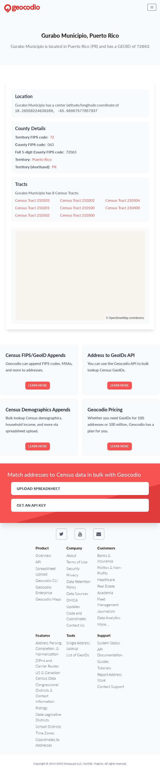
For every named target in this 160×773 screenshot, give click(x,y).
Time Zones (45, 733)
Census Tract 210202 (77, 200)
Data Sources (77, 593)
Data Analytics (108, 617)
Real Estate (106, 586)
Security (73, 568)
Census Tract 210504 (122, 200)
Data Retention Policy (78, 584)
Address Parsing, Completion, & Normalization (49, 648)
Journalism (106, 611)
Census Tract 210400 (122, 207)
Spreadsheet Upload (46, 571)
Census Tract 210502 (32, 215)
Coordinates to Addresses (47, 742)
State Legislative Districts (48, 717)
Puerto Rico (42, 159)
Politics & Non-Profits (109, 570)
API (38, 562)
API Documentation (109, 652)
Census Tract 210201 (32, 207)
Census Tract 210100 (77, 207)
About (71, 555)
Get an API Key (31, 505)
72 (52, 137)
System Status (108, 643)
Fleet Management (107, 602)
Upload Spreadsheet (38, 488)
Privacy (72, 575)
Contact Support (110, 686)
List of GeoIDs (77, 655)
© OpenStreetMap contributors (125, 318)
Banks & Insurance (105, 558)
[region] (80, 275)
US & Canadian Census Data (48, 675)
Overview (43, 555)
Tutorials (104, 668)
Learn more (37, 385)
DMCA (72, 600)
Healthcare (106, 579)
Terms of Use (76, 562)
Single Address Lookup (78, 646)
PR (54, 167)
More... (103, 624)
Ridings (41, 708)
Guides (103, 661)
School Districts (48, 726)
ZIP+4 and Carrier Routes (47, 663)
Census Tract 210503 (32, 200)
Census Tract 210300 (77, 215)
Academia (105, 592)
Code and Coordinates (76, 616)
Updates (73, 606)
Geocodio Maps (48, 599)
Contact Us (75, 625)
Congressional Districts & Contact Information (47, 693)
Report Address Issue (109, 677)
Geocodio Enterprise (44, 590)
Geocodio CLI (47, 580)
